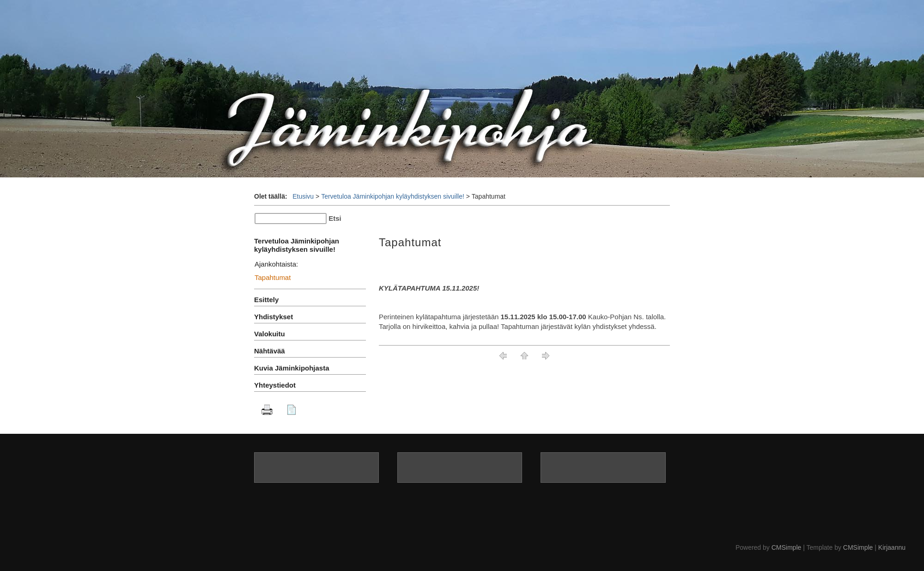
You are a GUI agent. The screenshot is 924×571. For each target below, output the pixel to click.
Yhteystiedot (275, 385)
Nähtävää (269, 351)
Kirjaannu (892, 547)
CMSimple (787, 547)
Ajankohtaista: (276, 264)
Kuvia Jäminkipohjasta (291, 368)
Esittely (266, 300)
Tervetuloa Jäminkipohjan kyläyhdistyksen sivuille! (392, 196)
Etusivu (303, 196)
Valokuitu (269, 334)
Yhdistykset (273, 317)
